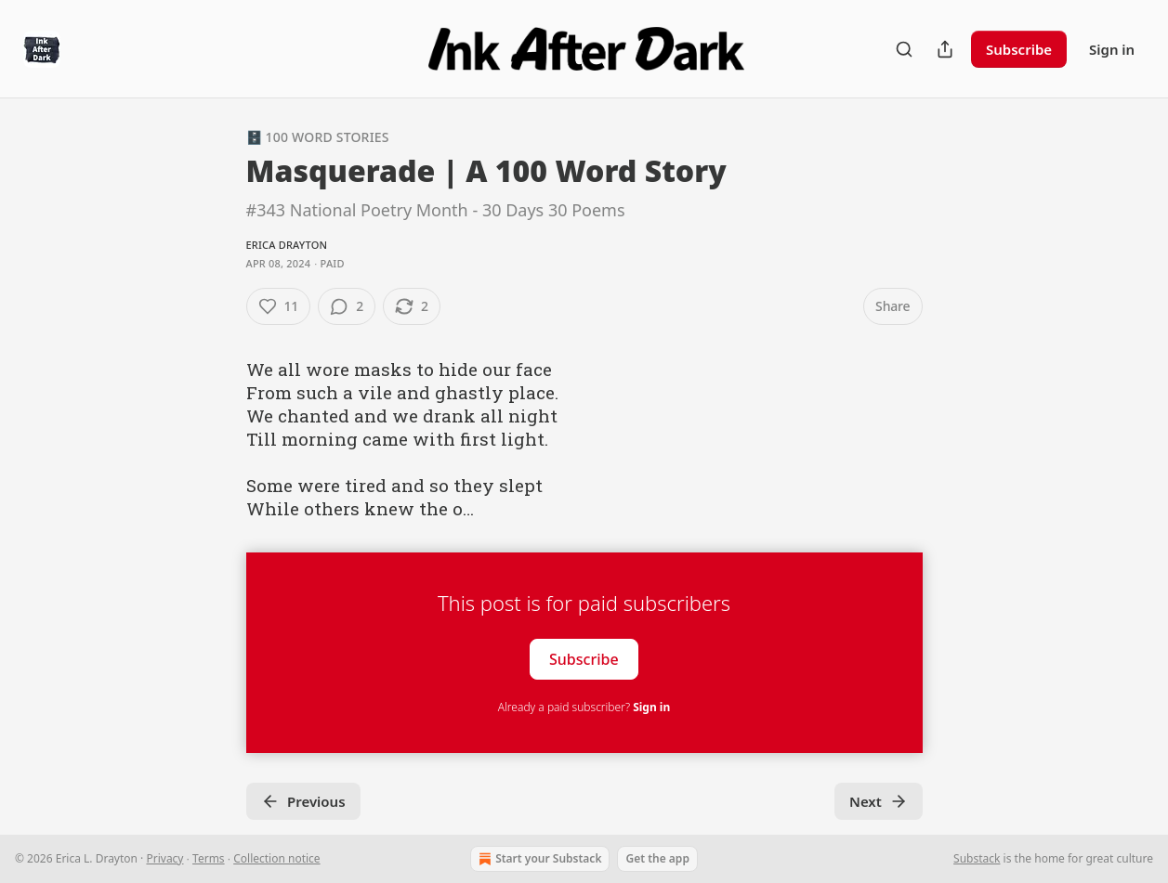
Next (878, 801)
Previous (303, 801)
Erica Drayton (287, 245)
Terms (208, 858)
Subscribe (1019, 49)
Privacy (164, 858)
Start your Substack (538, 859)
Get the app (657, 858)
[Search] (904, 49)
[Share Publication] (945, 49)
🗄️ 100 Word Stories (317, 137)
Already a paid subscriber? (584, 707)
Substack (976, 858)
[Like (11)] (278, 306)
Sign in (1112, 49)
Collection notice (276, 858)
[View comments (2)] (346, 306)
